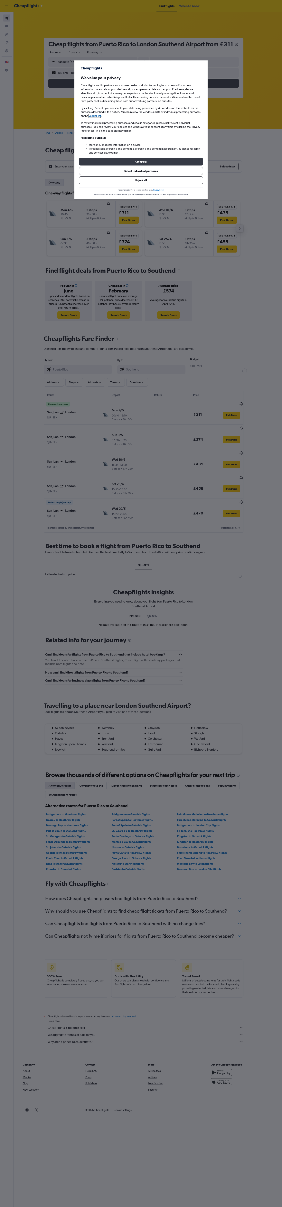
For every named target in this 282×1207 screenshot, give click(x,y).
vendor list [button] (95, 115)
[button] (141, 161)
